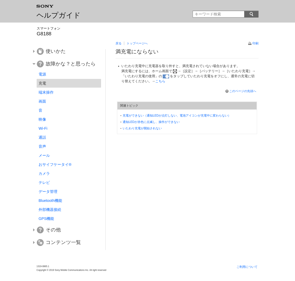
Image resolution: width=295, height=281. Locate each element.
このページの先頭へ (242, 91)
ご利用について (247, 266)
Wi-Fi (43, 128)
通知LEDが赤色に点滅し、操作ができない (151, 121)
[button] (66, 51)
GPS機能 (46, 219)
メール (44, 155)
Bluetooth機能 (50, 200)
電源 (42, 74)
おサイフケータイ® (55, 164)
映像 (42, 119)
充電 (42, 83)
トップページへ (137, 43)
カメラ (44, 173)
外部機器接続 (50, 210)
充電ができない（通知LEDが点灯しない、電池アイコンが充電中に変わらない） (177, 115)
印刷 (255, 43)
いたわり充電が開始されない (142, 128)
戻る (119, 43)
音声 (42, 146)
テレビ (44, 182)
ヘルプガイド (58, 15)
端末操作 (46, 92)
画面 (42, 101)
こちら (160, 81)
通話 (42, 137)
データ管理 (48, 191)
